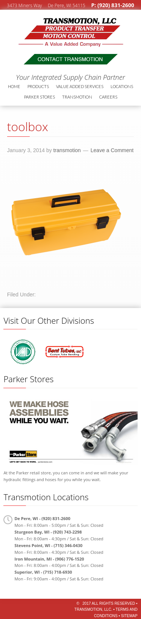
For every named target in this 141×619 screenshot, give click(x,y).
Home (14, 86)
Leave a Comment (112, 150)
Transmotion (54, 28)
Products (38, 86)
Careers (108, 96)
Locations (122, 86)
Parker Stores (39, 96)
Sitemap (129, 616)
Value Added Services (79, 86)
